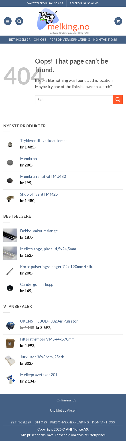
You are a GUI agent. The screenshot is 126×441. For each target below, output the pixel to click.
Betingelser (19, 39)
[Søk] (19, 21)
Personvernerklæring (70, 39)
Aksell (71, 410)
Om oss (40, 39)
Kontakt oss (105, 39)
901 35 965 (56, 3)
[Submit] (118, 99)
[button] (8, 21)
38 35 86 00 (90, 3)
